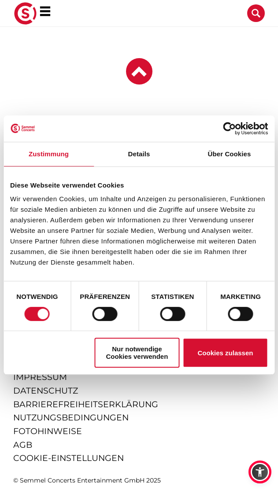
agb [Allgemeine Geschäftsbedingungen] (22, 445)
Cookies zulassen (225, 353)
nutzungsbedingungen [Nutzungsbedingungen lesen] (71, 418)
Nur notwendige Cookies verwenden (137, 352)
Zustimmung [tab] (49, 154)
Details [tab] (139, 154)
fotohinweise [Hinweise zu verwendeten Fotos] (47, 431)
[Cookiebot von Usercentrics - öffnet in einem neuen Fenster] (229, 128)
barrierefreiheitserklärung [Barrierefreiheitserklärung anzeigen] (85, 404)
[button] (260, 472)
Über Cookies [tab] (229, 154)
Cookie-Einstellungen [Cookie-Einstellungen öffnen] (68, 458)
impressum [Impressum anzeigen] (40, 377)
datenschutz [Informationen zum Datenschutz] (45, 391)
